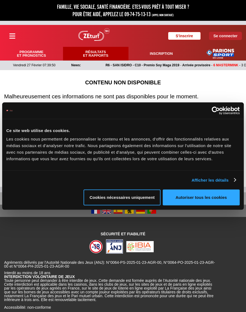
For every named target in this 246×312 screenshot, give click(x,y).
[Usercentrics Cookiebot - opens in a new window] (216, 110)
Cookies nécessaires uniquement (122, 197)
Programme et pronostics (31, 54)
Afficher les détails (209, 180)
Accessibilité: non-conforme (27, 307)
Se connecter (225, 36)
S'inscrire (184, 36)
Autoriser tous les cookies (201, 197)
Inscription (161, 53)
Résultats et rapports (95, 54)
